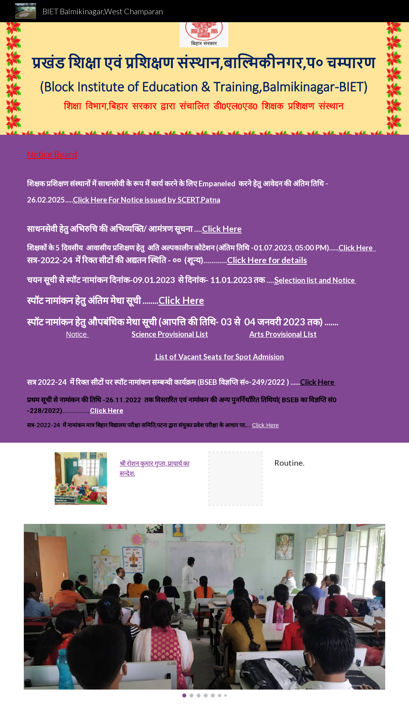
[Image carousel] (205, 610)
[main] (205, 288)
